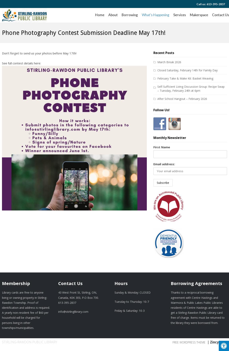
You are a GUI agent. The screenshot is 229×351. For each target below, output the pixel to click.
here (37, 63)
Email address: (164, 164)
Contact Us (220, 15)
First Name (161, 147)
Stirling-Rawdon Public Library (29, 342)
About (113, 15)
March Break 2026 (169, 62)
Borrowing (130, 15)
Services (179, 15)
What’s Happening (155, 15)
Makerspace (199, 15)
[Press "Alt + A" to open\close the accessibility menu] (224, 346)
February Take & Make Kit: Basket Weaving (185, 78)
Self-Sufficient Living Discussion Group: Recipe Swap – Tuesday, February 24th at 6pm (191, 88)
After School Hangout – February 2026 (182, 99)
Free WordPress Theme (189, 342)
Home (99, 15)
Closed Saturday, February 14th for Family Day (187, 70)
